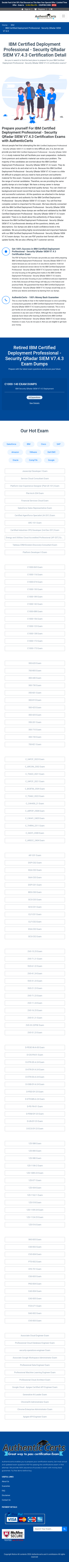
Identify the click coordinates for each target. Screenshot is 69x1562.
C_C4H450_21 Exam (35, 803)
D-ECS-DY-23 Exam (34, 1128)
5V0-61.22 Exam (35, 966)
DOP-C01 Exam (35, 885)
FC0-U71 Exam (35, 1306)
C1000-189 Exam (35, 597)
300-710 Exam (34, 729)
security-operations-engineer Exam (34, 1350)
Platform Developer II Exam (35, 552)
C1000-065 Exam (35, 567)
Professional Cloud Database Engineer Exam (35, 1343)
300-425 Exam (34, 715)
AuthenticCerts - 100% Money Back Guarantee (35, 297)
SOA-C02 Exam (35, 870)
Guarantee (6, 1486)
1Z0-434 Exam (34, 1188)
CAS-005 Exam (34, 1298)
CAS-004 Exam (34, 1291)
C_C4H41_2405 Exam (34, 818)
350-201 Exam (34, 722)
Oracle (15, 460)
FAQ (3, 1491)
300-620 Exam (34, 663)
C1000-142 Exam (35, 604)
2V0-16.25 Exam (35, 1010)
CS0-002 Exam (34, 1247)
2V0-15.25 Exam (35, 951)
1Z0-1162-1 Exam (35, 1195)
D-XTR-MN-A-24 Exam (35, 1099)
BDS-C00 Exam (35, 892)
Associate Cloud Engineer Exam (35, 1335)
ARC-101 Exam (35, 523)
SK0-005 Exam (34, 1239)
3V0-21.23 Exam (35, 988)
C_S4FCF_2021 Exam (34, 781)
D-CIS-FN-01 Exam (35, 1055)
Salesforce (11, 444)
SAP (58, 444)
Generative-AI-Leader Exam (35, 1394)
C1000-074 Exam (35, 582)
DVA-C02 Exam (35, 929)
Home (4, 25)
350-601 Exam (34, 693)
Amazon (15, 452)
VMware (33, 452)
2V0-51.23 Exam (35, 1032)
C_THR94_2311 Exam (34, 826)
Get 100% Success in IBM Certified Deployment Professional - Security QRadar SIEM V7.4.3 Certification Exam (36, 251)
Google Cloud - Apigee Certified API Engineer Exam (34, 1387)
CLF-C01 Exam (34, 914)
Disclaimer (6, 1495)
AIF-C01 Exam (35, 855)
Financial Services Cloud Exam (34, 500)
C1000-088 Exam (35, 611)
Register (39, 9)
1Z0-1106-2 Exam (35, 1165)
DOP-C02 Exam (35, 863)
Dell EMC (52, 452)
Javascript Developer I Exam (35, 471)
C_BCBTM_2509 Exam (35, 789)
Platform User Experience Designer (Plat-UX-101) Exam (34, 486)
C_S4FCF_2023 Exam (34, 759)
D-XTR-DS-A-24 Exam (34, 1077)
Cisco (43, 444)
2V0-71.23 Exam (35, 995)
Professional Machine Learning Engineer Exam (35, 1372)
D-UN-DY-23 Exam (35, 1121)
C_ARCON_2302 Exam (35, 766)
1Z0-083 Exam (34, 1151)
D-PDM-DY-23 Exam (35, 1114)
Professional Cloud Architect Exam (34, 1380)
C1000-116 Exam (35, 574)
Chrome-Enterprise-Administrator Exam (34, 1409)
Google (51, 460)
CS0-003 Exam (34, 1276)
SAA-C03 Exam (35, 877)
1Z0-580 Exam (34, 1158)
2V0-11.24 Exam (35, 1003)
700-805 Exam (34, 670)
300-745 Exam (34, 737)
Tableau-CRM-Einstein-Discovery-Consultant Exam (35, 545)
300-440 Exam (34, 678)
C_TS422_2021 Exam (34, 774)
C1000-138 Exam (35, 633)
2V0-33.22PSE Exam (35, 1025)
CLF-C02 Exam (34, 922)
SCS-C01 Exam (35, 907)
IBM (12, 25)
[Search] (47, 1529)
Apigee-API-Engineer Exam (35, 1417)
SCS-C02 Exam (35, 936)
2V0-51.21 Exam (35, 1018)
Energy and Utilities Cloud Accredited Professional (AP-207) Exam (35, 537)
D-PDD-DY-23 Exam (34, 1092)
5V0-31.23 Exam (35, 981)
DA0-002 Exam (35, 1313)
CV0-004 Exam (35, 1254)
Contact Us (6, 1500)
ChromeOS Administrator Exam (35, 1402)
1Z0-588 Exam (34, 1143)
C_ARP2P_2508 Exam (35, 811)
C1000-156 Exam (35, 619)
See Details (34, 403)
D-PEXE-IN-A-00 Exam (35, 1047)
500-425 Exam (34, 707)
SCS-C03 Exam (35, 899)
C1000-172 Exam (35, 641)
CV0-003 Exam (35, 1321)
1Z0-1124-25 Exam (34, 1217)
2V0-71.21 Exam (35, 959)
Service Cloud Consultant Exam (35, 478)
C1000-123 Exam (35, 626)
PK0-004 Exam (34, 1284)
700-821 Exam (34, 744)
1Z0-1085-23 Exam (34, 1173)
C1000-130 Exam (35, 589)
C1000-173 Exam (35, 648)
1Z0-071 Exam (34, 1180)
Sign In (26, 9)
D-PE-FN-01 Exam (35, 1106)
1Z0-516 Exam (34, 1224)
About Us (5, 1481)
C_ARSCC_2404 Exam (35, 840)
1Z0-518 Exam (34, 1202)
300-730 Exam (34, 685)
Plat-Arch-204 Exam (35, 493)
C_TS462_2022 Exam (34, 796)
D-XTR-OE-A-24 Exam (34, 1062)
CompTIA (33, 460)
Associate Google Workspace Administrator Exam (35, 1358)
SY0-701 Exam (34, 1269)
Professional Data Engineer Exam (35, 1365)
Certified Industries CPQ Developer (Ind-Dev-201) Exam (35, 530)
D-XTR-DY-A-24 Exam (34, 1069)
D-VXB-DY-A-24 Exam (34, 1084)
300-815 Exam (34, 700)
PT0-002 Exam (34, 1261)
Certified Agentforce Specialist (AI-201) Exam (35, 515)
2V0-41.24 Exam (35, 973)
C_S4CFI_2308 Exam (35, 833)
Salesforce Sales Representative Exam (35, 508)
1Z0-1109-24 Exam (34, 1210)
